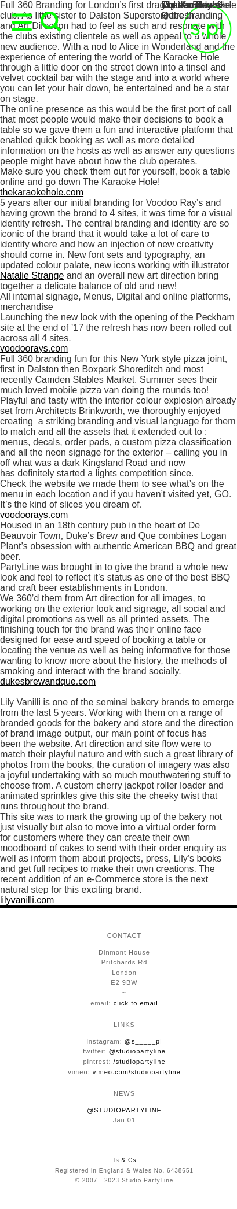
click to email (136, 1003)
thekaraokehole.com (41, 192)
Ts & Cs (124, 1160)
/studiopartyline (140, 1061)
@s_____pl (143, 1041)
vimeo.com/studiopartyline (137, 1071)
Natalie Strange (32, 275)
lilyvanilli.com (27, 900)
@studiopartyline (137, 1051)
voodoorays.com (34, 348)
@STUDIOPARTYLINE (124, 1110)
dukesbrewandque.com (48, 681)
